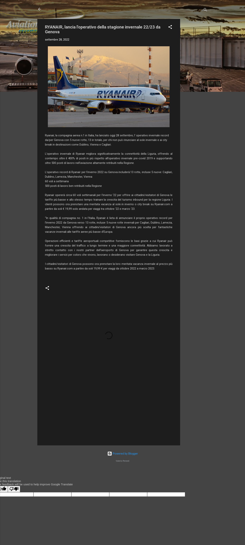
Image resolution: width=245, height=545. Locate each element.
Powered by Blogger (122, 453)
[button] (170, 28)
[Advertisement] (195, 76)
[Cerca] (205, 10)
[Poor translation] (14, 489)
